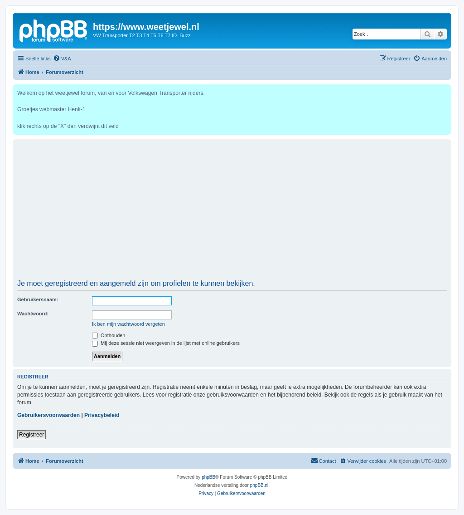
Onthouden (109, 335)
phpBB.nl (259, 485)
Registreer (31, 435)
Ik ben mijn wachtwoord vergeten (128, 324)
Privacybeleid (101, 415)
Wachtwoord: (32, 313)
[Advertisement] (232, 212)
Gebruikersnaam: (37, 299)
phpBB (208, 477)
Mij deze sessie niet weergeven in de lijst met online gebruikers (166, 343)
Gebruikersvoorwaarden (48, 415)
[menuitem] (62, 58)
